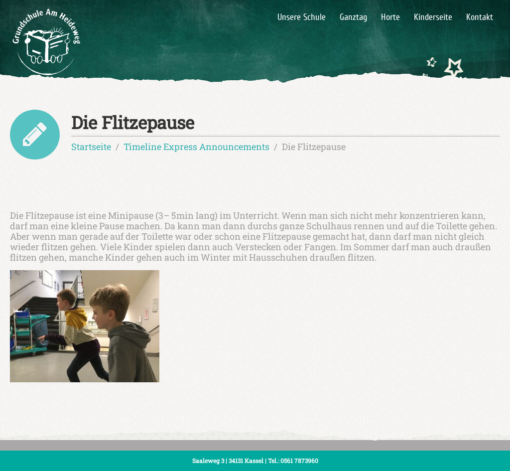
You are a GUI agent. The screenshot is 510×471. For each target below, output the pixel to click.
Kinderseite (433, 17)
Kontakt (479, 17)
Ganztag (353, 17)
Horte (390, 17)
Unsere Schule (301, 17)
